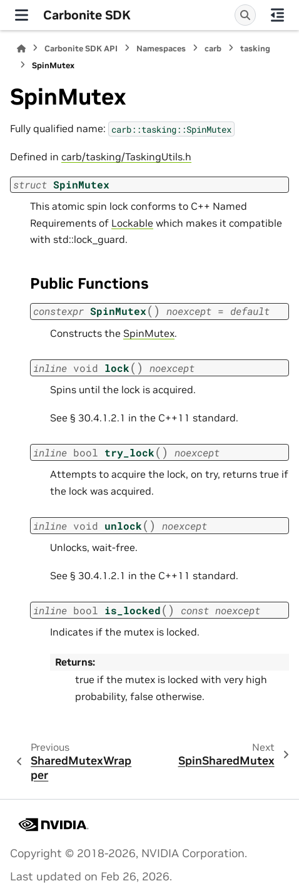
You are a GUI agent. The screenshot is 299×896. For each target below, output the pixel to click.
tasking (255, 48)
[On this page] (277, 15)
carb (213, 48)
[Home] (21, 48)
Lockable (132, 223)
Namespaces (161, 48)
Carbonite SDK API (81, 48)
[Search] (245, 15)
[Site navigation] (21, 15)
